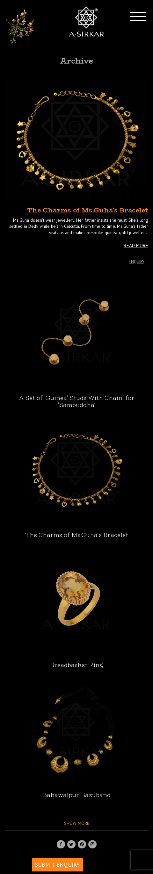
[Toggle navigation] (144, 26)
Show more (76, 823)
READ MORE (136, 245)
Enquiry (136, 261)
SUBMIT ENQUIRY (57, 864)
